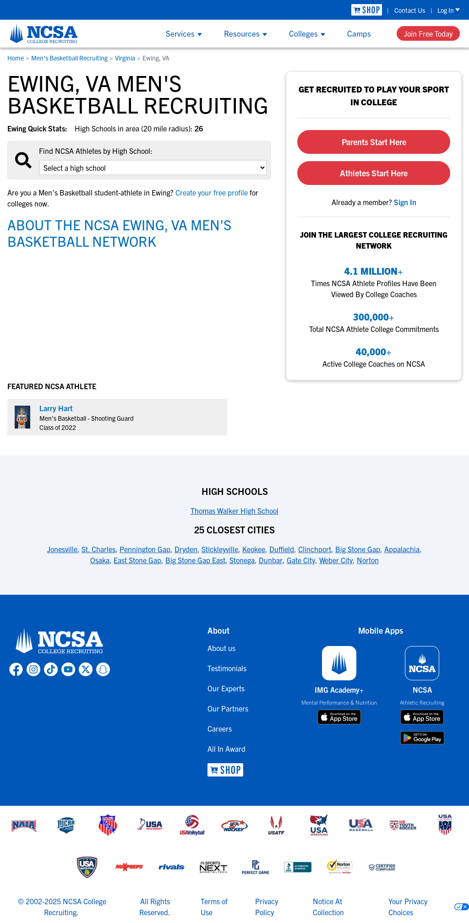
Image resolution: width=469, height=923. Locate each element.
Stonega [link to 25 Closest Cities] (242, 560)
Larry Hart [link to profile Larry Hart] (56, 408)
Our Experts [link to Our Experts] (226, 688)
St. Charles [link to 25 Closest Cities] (98, 549)
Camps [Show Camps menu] (359, 33)
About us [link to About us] (221, 647)
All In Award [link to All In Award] (226, 748)
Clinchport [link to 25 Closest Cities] (314, 549)
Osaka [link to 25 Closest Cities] (99, 560)
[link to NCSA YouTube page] (68, 669)
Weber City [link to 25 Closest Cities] (336, 560)
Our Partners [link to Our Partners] (227, 708)
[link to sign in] (405, 201)
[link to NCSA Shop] (366, 10)
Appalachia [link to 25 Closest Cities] (402, 549)
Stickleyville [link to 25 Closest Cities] (220, 549)
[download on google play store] (422, 738)
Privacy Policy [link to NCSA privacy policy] (266, 906)
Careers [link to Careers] (219, 728)
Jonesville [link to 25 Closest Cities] (62, 549)
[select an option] (153, 167)
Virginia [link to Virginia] (125, 58)
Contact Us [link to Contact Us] (409, 10)
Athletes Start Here (374, 173)
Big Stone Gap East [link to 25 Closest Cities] (195, 560)
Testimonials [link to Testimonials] (226, 668)
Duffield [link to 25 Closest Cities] (281, 549)
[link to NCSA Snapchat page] (103, 669)
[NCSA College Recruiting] (43, 33)
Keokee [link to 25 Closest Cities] (253, 549)
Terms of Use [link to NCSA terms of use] (214, 906)
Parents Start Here (374, 141)
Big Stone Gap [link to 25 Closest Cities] (357, 549)
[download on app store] (339, 717)
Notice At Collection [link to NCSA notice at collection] (328, 906)
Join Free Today (428, 33)
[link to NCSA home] (59, 641)
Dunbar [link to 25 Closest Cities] (271, 560)
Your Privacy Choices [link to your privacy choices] (407, 906)
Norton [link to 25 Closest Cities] (368, 560)
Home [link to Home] (15, 58)
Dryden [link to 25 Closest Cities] (186, 549)
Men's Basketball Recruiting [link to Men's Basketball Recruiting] (69, 58)
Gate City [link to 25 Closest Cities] (301, 560)
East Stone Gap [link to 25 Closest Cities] (137, 560)
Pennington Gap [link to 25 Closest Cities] (145, 549)
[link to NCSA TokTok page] (51, 669)
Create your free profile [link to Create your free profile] (212, 192)
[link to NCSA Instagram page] (33, 669)
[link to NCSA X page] (86, 669)
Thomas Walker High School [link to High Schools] (234, 510)
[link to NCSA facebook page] (16, 669)
